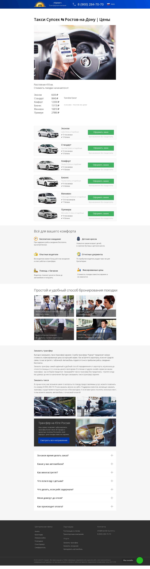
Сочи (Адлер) (40, 548)
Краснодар (39, 538)
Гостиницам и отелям (71, 534)
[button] (101, 151)
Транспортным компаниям (73, 537)
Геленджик (39, 544)
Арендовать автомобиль (73, 552)
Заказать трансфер (70, 546)
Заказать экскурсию (70, 549)
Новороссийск (40, 541)
